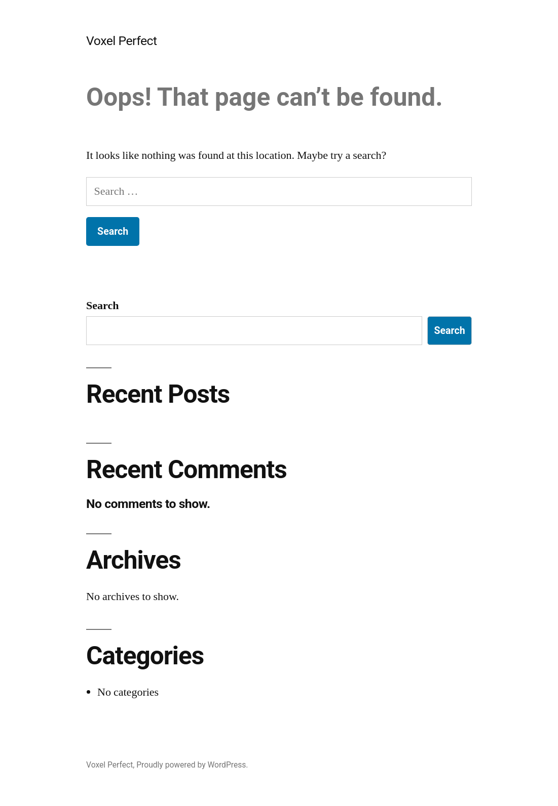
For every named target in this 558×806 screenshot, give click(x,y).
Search (102, 306)
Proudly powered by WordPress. (192, 765)
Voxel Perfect (121, 40)
